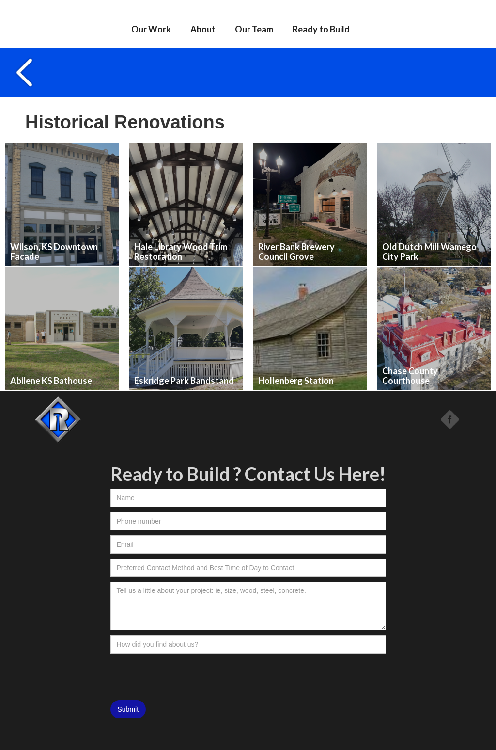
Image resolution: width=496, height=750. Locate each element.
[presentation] (184, 677)
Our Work (151, 29)
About (203, 29)
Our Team (254, 29)
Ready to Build (321, 29)
